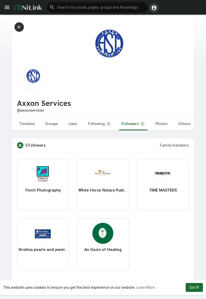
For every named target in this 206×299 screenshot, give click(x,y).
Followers (133, 124)
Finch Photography (43, 190)
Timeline (27, 124)
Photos (161, 124)
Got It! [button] (194, 287)
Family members (174, 145)
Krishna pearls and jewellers (43, 249)
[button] (97, 7)
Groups (51, 124)
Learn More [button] (145, 287)
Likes (72, 124)
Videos (184, 124)
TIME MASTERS (163, 190)
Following (99, 124)
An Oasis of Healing (103, 249)
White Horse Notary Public (102, 190)
